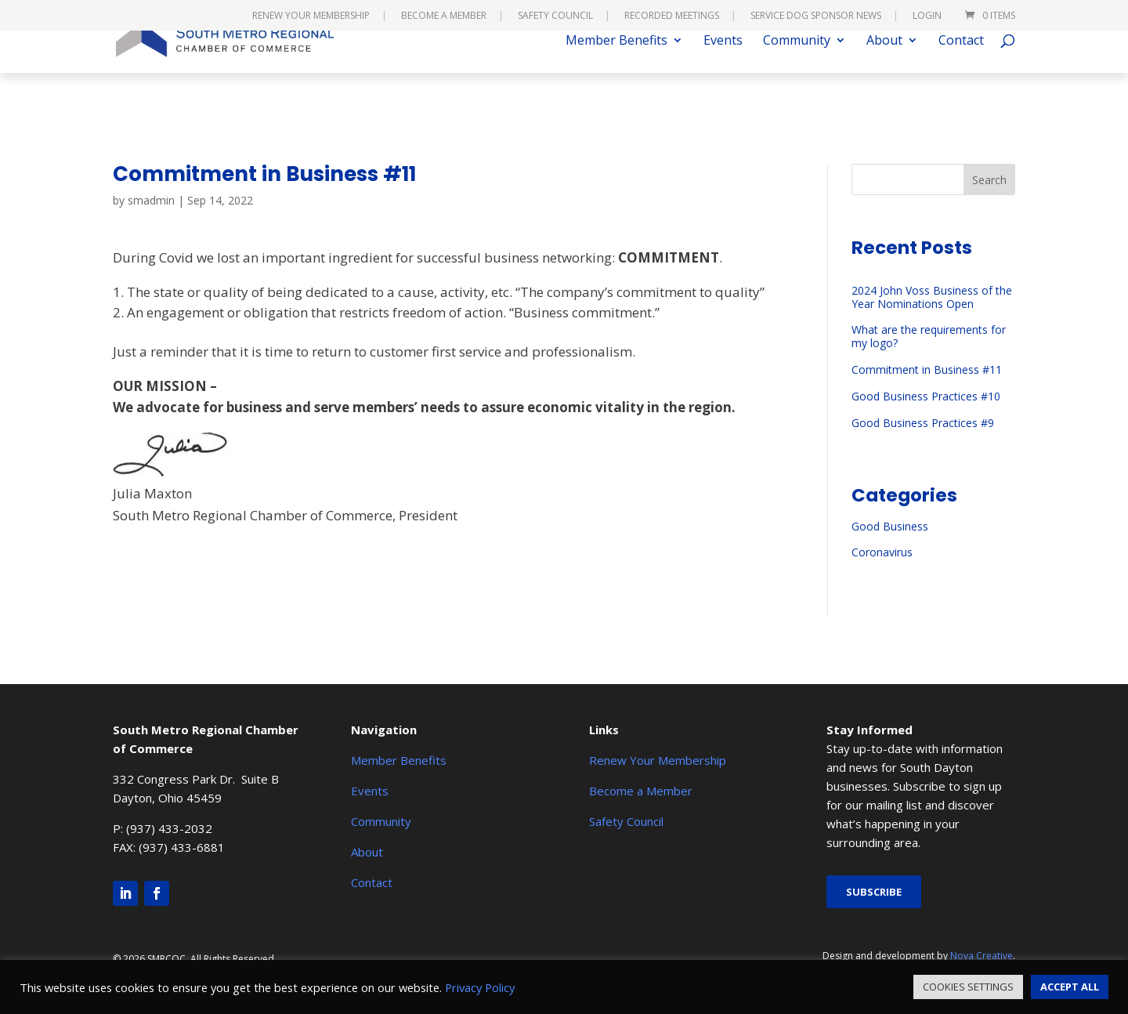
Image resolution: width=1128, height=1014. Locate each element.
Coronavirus (882, 552)
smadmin (151, 200)
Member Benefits (616, 65)
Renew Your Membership (311, 16)
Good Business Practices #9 (922, 422)
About (884, 65)
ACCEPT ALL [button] (1069, 987)
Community (796, 65)
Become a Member (443, 16)
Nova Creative (981, 955)
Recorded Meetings (671, 16)
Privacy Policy (480, 987)
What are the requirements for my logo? (928, 336)
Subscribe (874, 892)
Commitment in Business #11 (926, 369)
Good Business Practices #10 (925, 396)
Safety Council (555, 16)
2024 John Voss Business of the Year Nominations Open (931, 297)
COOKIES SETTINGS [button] (968, 987)
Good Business (889, 526)
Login (927, 16)
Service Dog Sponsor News (815, 16)
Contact (961, 65)
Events (723, 65)
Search (989, 179)
